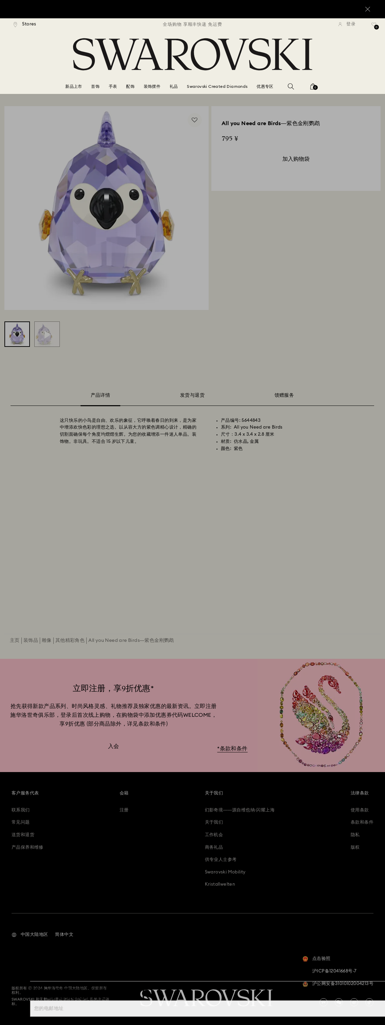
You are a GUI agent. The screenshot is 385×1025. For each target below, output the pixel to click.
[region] (193, 24)
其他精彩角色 (70, 640)
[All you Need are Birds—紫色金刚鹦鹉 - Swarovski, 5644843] (17, 334)
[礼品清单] (374, 27)
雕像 (47, 640)
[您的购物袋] (313, 88)
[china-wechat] (339, 1002)
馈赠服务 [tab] (284, 395)
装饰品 (30, 640)
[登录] (346, 24)
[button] (30, 935)
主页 (15, 640)
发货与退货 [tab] (192, 395)
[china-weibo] (354, 1002)
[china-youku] (323, 1002)
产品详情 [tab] (100, 396)
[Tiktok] (369, 1002)
